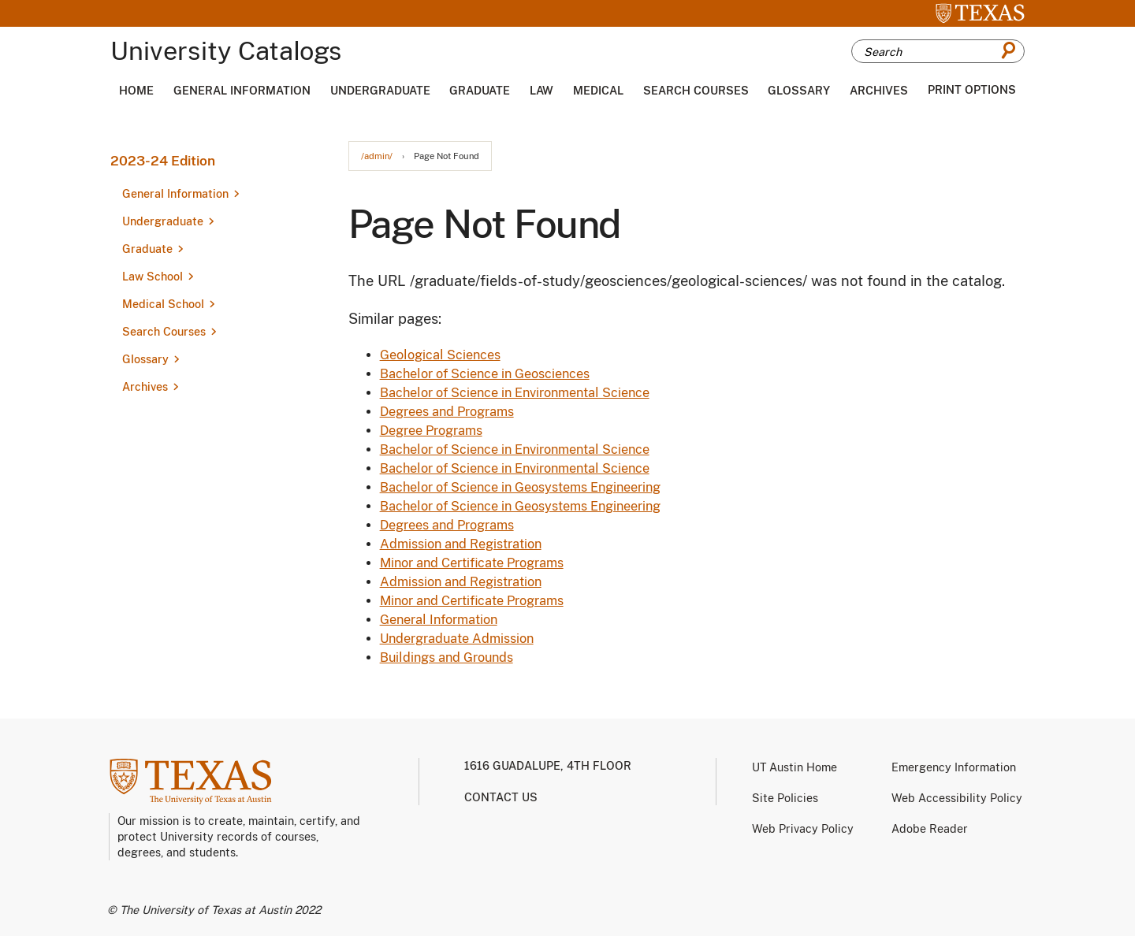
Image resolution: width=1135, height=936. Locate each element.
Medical (598, 90)
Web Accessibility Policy (956, 798)
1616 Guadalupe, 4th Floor (547, 766)
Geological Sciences (440, 354)
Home (136, 90)
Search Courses (696, 90)
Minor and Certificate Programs (472, 562)
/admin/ (377, 156)
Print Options (972, 89)
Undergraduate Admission (457, 638)
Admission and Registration (460, 544)
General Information (242, 90)
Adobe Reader (929, 829)
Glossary (799, 90)
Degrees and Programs (447, 411)
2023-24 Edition (162, 161)
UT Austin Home (794, 767)
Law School (152, 276)
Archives (879, 90)
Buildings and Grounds (446, 657)
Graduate (479, 90)
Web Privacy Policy (803, 829)
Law (541, 90)
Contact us (501, 797)
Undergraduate (380, 90)
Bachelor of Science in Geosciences (485, 373)
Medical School (163, 304)
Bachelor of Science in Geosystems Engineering (520, 487)
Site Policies (785, 798)
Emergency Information (953, 767)
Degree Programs (431, 430)
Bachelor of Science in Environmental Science (514, 392)
